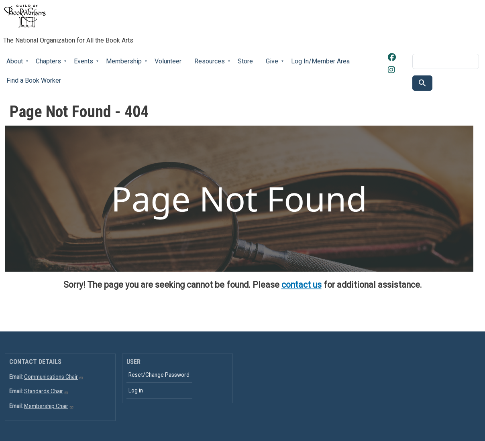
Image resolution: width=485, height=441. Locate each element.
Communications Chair (54, 377)
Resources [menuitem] (209, 64)
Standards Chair (46, 391)
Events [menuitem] (83, 64)
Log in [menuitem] (135, 390)
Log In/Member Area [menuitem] (320, 61)
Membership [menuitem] (123, 64)
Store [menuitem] (245, 61)
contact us (301, 285)
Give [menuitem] (271, 64)
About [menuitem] (14, 64)
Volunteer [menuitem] (168, 61)
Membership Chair (49, 406)
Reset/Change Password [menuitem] (159, 375)
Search (422, 83)
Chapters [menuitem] (48, 64)
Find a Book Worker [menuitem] (33, 80)
